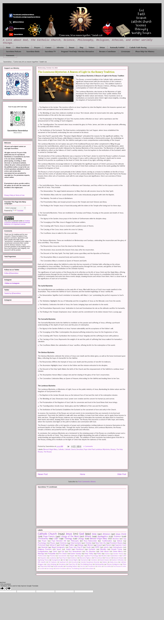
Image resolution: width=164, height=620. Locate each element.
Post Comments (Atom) (87, 482)
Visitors (91, 47)
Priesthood (80, 549)
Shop (81, 47)
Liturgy (81, 539)
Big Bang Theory (43, 560)
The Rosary (48, 452)
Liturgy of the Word (70, 537)
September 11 (114, 556)
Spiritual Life (64, 562)
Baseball (44, 547)
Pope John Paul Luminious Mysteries (97, 449)
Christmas (63, 543)
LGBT (56, 539)
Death (88, 547)
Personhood (98, 558)
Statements (10, 55)
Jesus (69, 534)
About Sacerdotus (22, 47)
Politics (71, 545)
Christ (55, 551)
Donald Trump (116, 549)
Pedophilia (51, 554)
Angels (72, 556)
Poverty (52, 556)
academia (52, 558)
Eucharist (92, 549)
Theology (68, 539)
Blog (79, 556)
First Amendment (75, 551)
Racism (108, 545)
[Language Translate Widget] (15, 208)
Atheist (88, 537)
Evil (63, 551)
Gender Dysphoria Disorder (90, 562)
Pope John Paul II (75, 547)
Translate (18, 210)
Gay (124, 539)
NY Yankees (53, 562)
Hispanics (43, 558)
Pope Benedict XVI (59, 541)
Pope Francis (49, 537)
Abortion (115, 539)
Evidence (74, 558)
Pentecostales (89, 568)
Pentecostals (42, 556)
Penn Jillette (107, 566)
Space (59, 549)
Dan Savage (50, 568)
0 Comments (88, 446)
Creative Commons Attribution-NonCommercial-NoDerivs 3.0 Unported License (17, 222)
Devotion (79, 449)
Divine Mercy (118, 551)
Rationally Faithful (117, 47)
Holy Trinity (89, 554)
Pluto (124, 564)
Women (90, 545)
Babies (105, 562)
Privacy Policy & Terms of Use (14, 195)
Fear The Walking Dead (76, 568)
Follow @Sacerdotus (11, 273)
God (81, 534)
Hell (64, 560)
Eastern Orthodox (118, 560)
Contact (48, 47)
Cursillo (42, 568)
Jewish (68, 549)
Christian (88, 543)
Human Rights (73, 560)
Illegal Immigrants (58, 547)
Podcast (108, 558)
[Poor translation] (7, 588)
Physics (52, 543)
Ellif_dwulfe (42, 562)
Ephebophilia (99, 564)
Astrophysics (118, 547)
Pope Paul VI (63, 558)
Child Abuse (104, 551)
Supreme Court (120, 545)
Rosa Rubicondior (90, 541)
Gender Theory (118, 554)
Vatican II (53, 545)
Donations (62, 564)
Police (99, 554)
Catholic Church (70, 449)
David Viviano (104, 560)
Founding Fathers (72, 566)
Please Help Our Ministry (144, 51)
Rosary (113, 449)
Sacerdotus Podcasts (13, 51)
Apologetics (103, 537)
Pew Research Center (119, 566)
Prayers (37, 47)
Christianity (43, 539)
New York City (101, 543)
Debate (102, 47)
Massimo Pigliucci (86, 558)
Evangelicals (56, 560)
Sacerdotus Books (33, 51)
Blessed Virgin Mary (50, 449)
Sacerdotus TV (50, 51)
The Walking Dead (86, 564)
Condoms (94, 560)
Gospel (99, 545)
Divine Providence (61, 568)
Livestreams (125, 51)
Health (62, 545)
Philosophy (75, 541)
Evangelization (43, 551)
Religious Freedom (45, 549)
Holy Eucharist (76, 543)
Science (117, 537)
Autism (107, 554)
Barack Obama (119, 558)
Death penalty (58, 566)
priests (106, 547)
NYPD (97, 547)
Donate (71, 47)
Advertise (60, 47)
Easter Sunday (76, 554)
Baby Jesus (114, 562)
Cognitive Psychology (91, 556)
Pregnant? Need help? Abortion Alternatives (77, 51)
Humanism (84, 560)
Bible (94, 534)
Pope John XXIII (45, 566)
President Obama (116, 543)
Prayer (44, 541)
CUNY (124, 556)
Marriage (41, 554)
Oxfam (99, 566)
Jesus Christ (121, 534)
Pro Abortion (90, 551)
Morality (103, 549)
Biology (81, 545)
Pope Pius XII (73, 564)
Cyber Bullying (51, 564)
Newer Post (43, 474)
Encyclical (74, 562)
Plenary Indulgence (113, 564)
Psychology (42, 543)
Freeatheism (91, 566)
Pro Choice (63, 554)
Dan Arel (83, 566)
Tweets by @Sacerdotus (12, 293)
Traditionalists (107, 541)
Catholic (61, 449)
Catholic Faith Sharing (138, 47)
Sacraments (62, 556)
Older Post (121, 474)
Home (8, 47)
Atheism (106, 534)
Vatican (119, 541)
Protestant (42, 545)
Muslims (104, 556)
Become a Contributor (107, 51)
